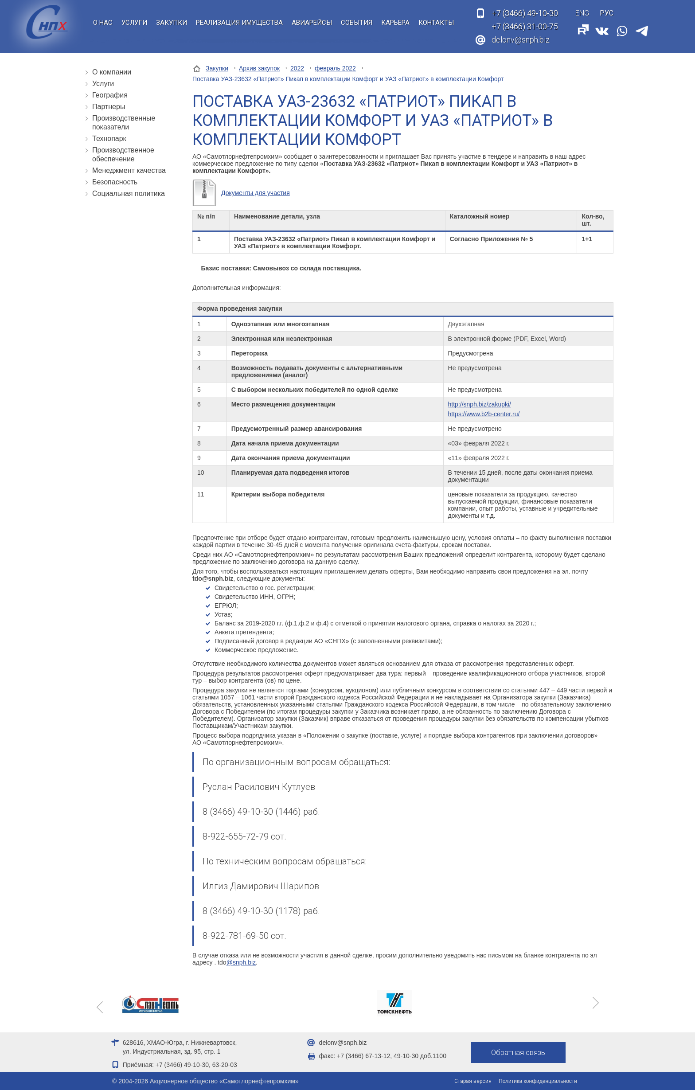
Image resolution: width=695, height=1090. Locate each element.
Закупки (171, 23)
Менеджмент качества (129, 170)
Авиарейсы (312, 23)
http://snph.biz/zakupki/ (479, 404)
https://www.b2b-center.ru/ (484, 414)
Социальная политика (128, 193)
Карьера (395, 23)
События (356, 23)
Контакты (436, 23)
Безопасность (114, 182)
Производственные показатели (123, 122)
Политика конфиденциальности (538, 1081)
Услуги (134, 23)
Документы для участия (255, 192)
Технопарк (109, 138)
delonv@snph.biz (521, 39)
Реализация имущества (239, 23)
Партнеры (108, 106)
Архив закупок (259, 68)
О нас (103, 23)
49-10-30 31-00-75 (525, 20)
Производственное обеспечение (123, 154)
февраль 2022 (335, 68)
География (110, 95)
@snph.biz (241, 962)
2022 (297, 68)
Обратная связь (519, 1053)
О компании (111, 72)
